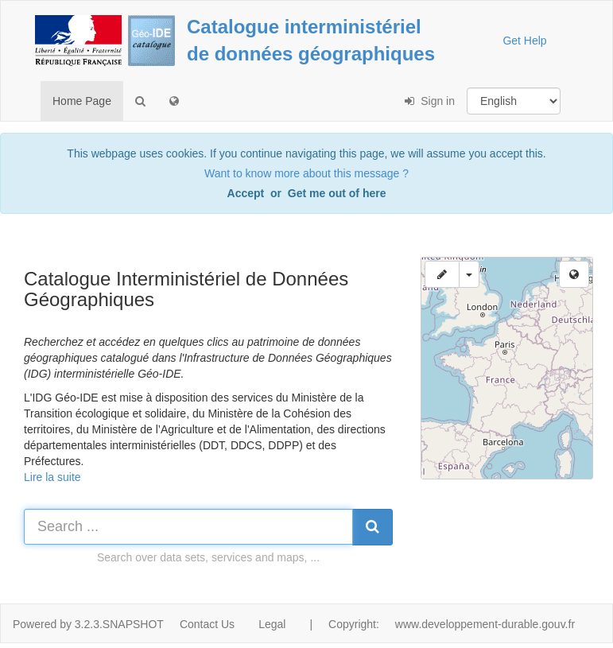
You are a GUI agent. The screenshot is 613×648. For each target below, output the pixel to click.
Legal (271, 624)
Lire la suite (52, 477)
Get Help (524, 40)
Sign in (430, 101)
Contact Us (207, 624)
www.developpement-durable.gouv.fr (485, 624)
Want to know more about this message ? (306, 173)
